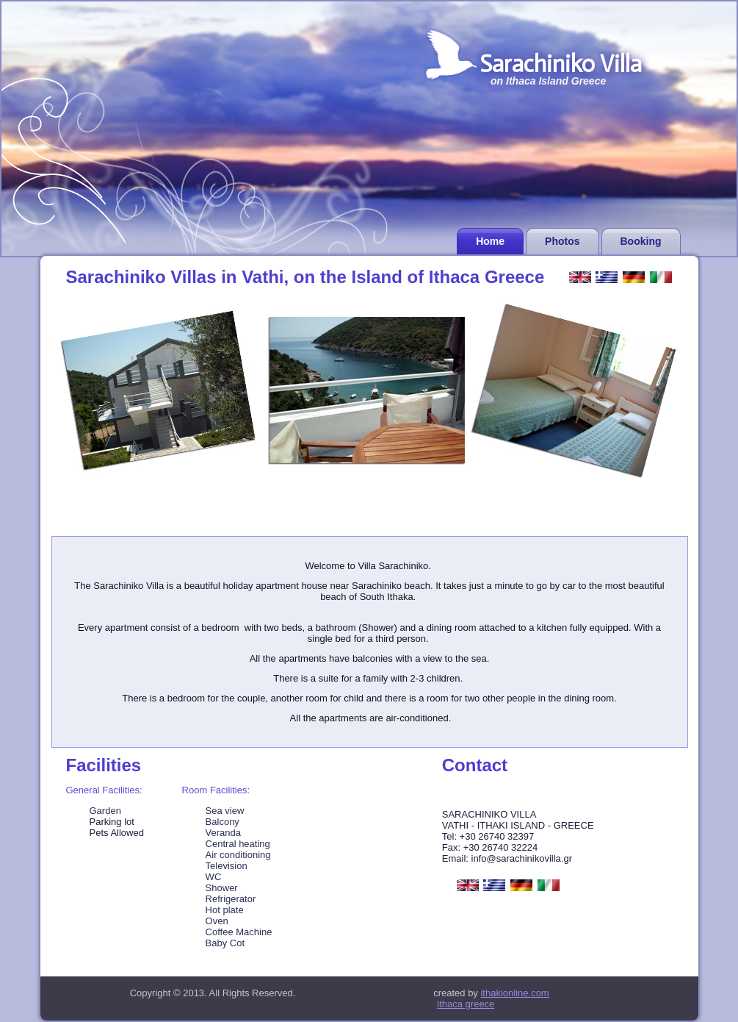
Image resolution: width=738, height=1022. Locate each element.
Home (490, 241)
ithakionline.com (514, 992)
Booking (641, 241)
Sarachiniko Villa (561, 64)
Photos (562, 241)
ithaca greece (465, 1004)
